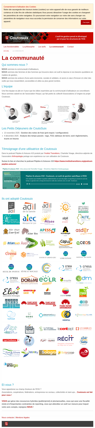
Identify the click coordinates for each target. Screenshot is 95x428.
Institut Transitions (52, 153)
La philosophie (29, 47)
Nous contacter (8, 418)
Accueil (6, 51)
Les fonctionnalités (11, 47)
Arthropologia (17, 156)
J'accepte (86, 22)
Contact (70, 47)
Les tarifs (42, 47)
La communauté (56, 47)
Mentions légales (23, 418)
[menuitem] (11, 47)
